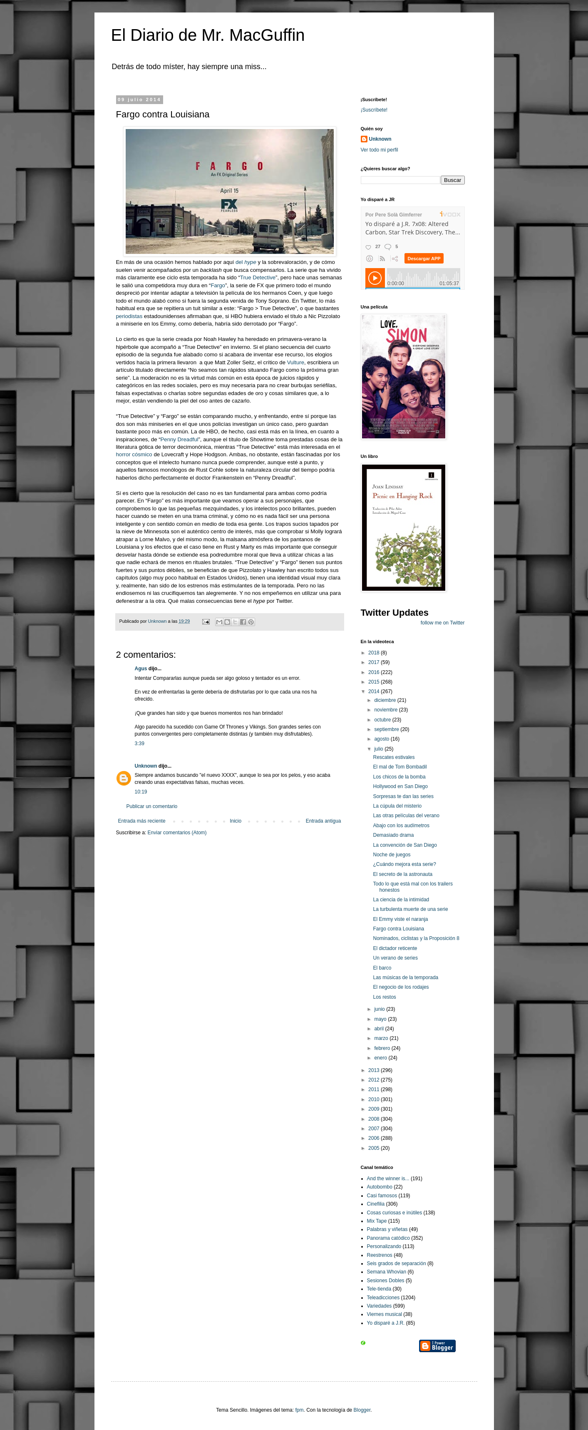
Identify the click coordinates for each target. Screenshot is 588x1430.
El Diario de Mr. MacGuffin (208, 35)
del (246, 262)
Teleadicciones (383, 1298)
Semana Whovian (387, 1272)
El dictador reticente (395, 948)
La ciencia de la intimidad (401, 900)
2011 (374, 1089)
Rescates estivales (393, 757)
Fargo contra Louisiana (398, 929)
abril (379, 1029)
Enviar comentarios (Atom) (177, 833)
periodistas (129, 316)
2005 (374, 1148)
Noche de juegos (391, 855)
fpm (299, 1410)
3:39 (139, 743)
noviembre (386, 710)
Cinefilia (376, 1204)
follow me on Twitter (443, 623)
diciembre (385, 700)
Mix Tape (377, 1221)
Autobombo (379, 1187)
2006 (374, 1138)
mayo (381, 1019)
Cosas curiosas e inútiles (394, 1213)
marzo (382, 1038)
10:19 (141, 792)
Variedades (379, 1306)
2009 (374, 1109)
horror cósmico (134, 454)
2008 (374, 1119)
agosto (382, 739)
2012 (374, 1080)
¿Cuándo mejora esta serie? (404, 864)
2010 (374, 1099)
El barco (382, 968)
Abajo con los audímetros (401, 825)
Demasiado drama (393, 835)
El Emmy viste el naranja (400, 919)
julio (379, 749)
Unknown (146, 766)
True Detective (257, 277)
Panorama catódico (388, 1238)
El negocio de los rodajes (401, 987)
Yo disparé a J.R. (386, 1323)
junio (380, 1009)
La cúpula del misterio (397, 806)
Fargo (218, 285)
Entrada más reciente (142, 821)
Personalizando (384, 1246)
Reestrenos (379, 1255)
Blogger (362, 1410)
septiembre (387, 729)
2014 (374, 691)
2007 (374, 1129)
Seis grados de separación (396, 1263)
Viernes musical (384, 1314)
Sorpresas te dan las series (403, 796)
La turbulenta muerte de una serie (410, 909)
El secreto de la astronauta (402, 874)
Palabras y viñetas (387, 1229)
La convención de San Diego (405, 845)
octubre (383, 720)
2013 (374, 1070)
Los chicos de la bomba (399, 777)
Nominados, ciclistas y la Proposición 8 (416, 938)
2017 (374, 662)
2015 (374, 682)
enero (381, 1058)
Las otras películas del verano (406, 815)
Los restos (384, 997)
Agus (141, 668)
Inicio (235, 821)
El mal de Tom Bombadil (400, 767)
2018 (374, 653)
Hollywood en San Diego (400, 786)
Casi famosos (382, 1196)
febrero (382, 1048)
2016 (374, 672)
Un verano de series (395, 958)
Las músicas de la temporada (405, 977)
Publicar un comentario (152, 806)
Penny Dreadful (179, 439)
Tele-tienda (379, 1289)
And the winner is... (388, 1178)
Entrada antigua (323, 821)
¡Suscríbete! (374, 110)
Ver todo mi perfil (379, 150)
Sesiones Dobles (385, 1280)
